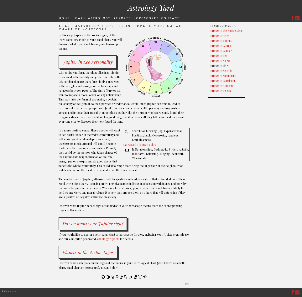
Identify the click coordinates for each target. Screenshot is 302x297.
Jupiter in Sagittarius (223, 76)
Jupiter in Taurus (221, 41)
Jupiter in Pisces (220, 91)
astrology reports (107, 239)
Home (64, 17)
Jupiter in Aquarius (222, 86)
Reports (121, 17)
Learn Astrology (91, 17)
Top (187, 283)
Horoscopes (145, 17)
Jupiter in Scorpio (221, 71)
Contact (170, 17)
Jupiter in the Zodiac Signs (226, 31)
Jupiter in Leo (218, 56)
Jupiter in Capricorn (223, 81)
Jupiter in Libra (219, 66)
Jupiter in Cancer (221, 51)
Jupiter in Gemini (221, 46)
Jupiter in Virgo (220, 61)
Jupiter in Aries (219, 36)
